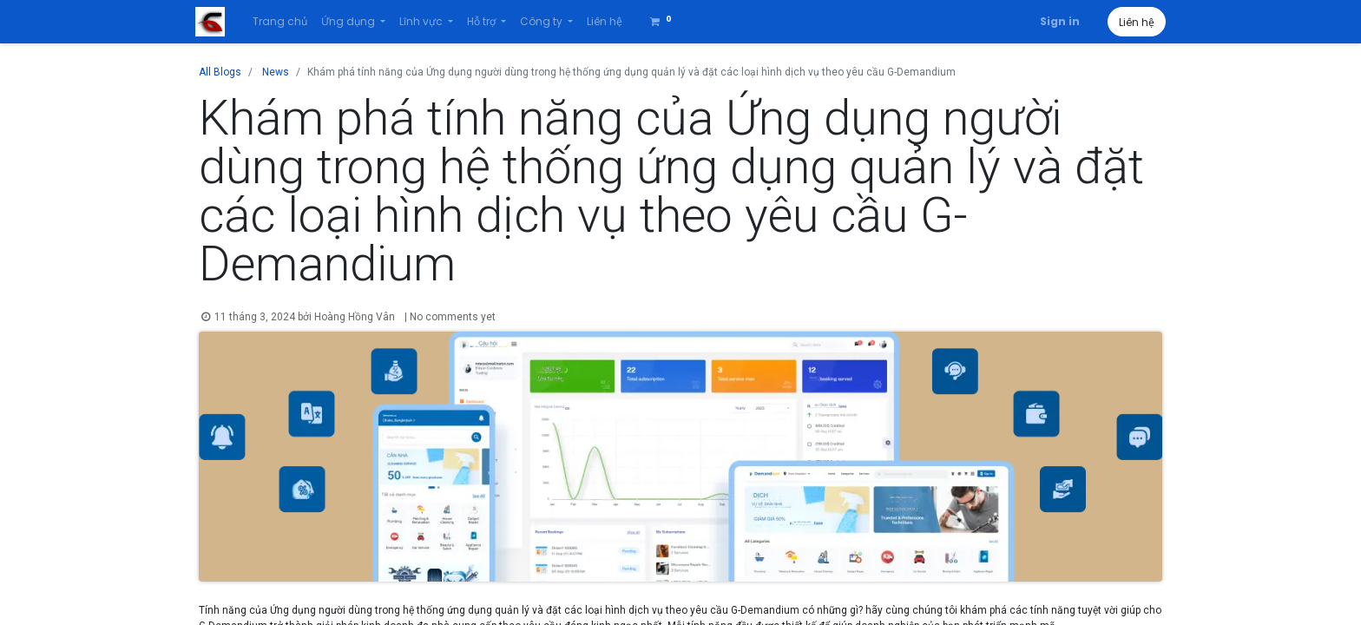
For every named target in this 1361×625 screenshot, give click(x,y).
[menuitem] (283, 21)
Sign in (1056, 21)
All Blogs (220, 72)
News (275, 72)
